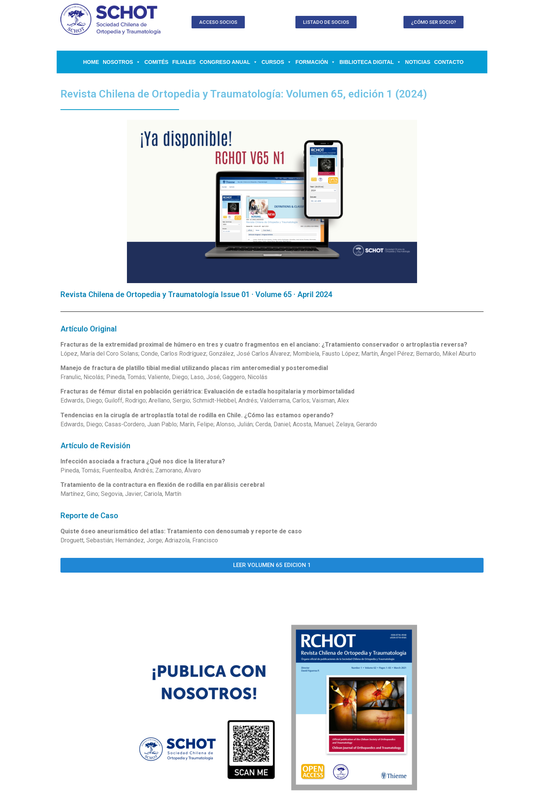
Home (91, 62)
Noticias (417, 62)
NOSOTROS (122, 62)
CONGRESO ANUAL (228, 62)
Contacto (449, 62)
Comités (156, 62)
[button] (218, 22)
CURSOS (276, 62)
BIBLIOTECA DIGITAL (370, 62)
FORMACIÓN (315, 62)
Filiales (184, 62)
